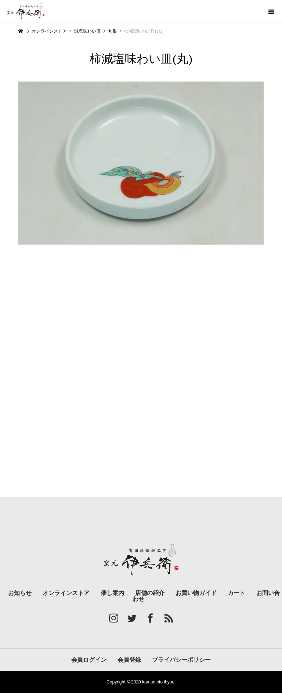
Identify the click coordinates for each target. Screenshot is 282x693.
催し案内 (112, 593)
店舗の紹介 (149, 593)
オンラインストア (66, 593)
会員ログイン (88, 660)
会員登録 (129, 660)
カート (236, 593)
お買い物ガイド (196, 593)
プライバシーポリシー (181, 660)
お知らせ (20, 593)
